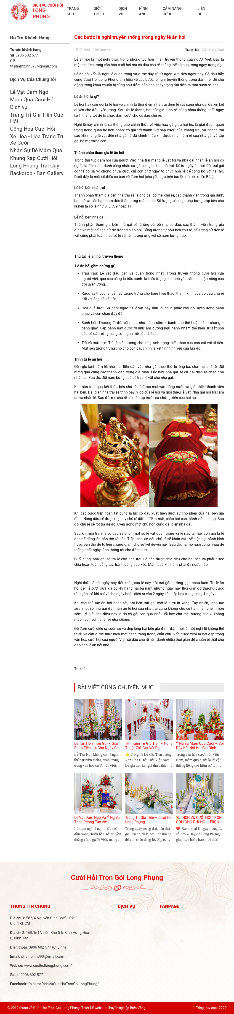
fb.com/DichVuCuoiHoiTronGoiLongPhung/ (63, 984)
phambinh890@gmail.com (42, 956)
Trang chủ (73, 11)
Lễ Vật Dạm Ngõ (29, 92)
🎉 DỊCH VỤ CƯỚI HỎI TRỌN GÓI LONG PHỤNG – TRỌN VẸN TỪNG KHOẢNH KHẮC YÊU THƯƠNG (199, 824)
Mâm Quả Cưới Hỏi (32, 99)
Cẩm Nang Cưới (172, 11)
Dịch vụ (123, 11)
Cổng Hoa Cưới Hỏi (32, 129)
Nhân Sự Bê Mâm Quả (36, 150)
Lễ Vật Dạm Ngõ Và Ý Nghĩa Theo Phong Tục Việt (97, 819)
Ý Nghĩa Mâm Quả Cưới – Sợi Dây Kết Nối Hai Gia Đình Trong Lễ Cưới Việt (200, 747)
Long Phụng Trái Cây (34, 165)
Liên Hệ (201, 11)
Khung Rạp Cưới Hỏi (33, 158)
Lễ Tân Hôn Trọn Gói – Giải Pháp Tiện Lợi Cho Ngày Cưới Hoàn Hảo (98, 747)
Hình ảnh (143, 11)
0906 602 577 (24, 55)
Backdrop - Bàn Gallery (37, 173)
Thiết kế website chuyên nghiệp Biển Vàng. (113, 1008)
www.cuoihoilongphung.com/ (48, 965)
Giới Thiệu (98, 11)
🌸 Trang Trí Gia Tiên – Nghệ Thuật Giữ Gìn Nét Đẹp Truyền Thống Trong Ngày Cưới (148, 750)
